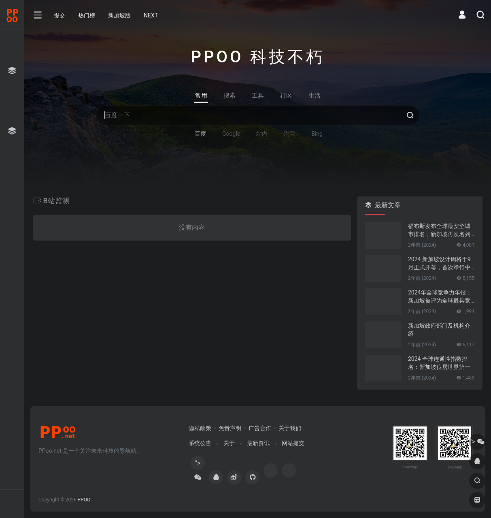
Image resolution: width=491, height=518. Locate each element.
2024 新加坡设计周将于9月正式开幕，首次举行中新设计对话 (439, 263)
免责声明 (230, 428)
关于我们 (289, 428)
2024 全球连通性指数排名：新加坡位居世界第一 (439, 363)
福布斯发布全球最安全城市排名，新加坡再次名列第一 (439, 230)
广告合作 (260, 428)
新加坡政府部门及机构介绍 (439, 329)
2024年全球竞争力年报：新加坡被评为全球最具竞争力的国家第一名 (440, 297)
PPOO (84, 500)
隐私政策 (200, 428)
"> (198, 464)
